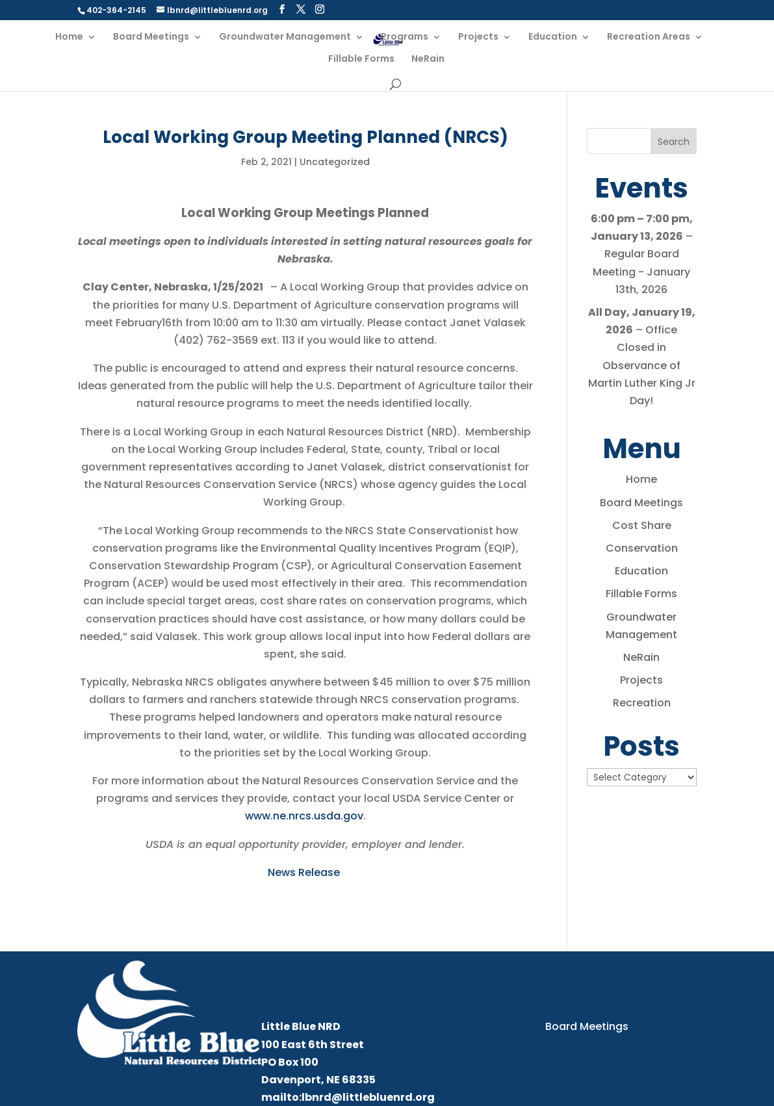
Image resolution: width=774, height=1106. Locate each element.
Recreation (642, 702)
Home (69, 37)
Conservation (642, 548)
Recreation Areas (648, 37)
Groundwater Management (285, 37)
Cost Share (641, 525)
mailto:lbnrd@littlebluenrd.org (348, 1097)
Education (552, 37)
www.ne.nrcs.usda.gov (304, 815)
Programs (404, 37)
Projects (478, 37)
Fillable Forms (361, 59)
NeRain (428, 59)
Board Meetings (151, 37)
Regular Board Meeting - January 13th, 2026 (641, 272)
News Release (305, 872)
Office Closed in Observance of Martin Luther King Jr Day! (641, 365)
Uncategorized (335, 161)
